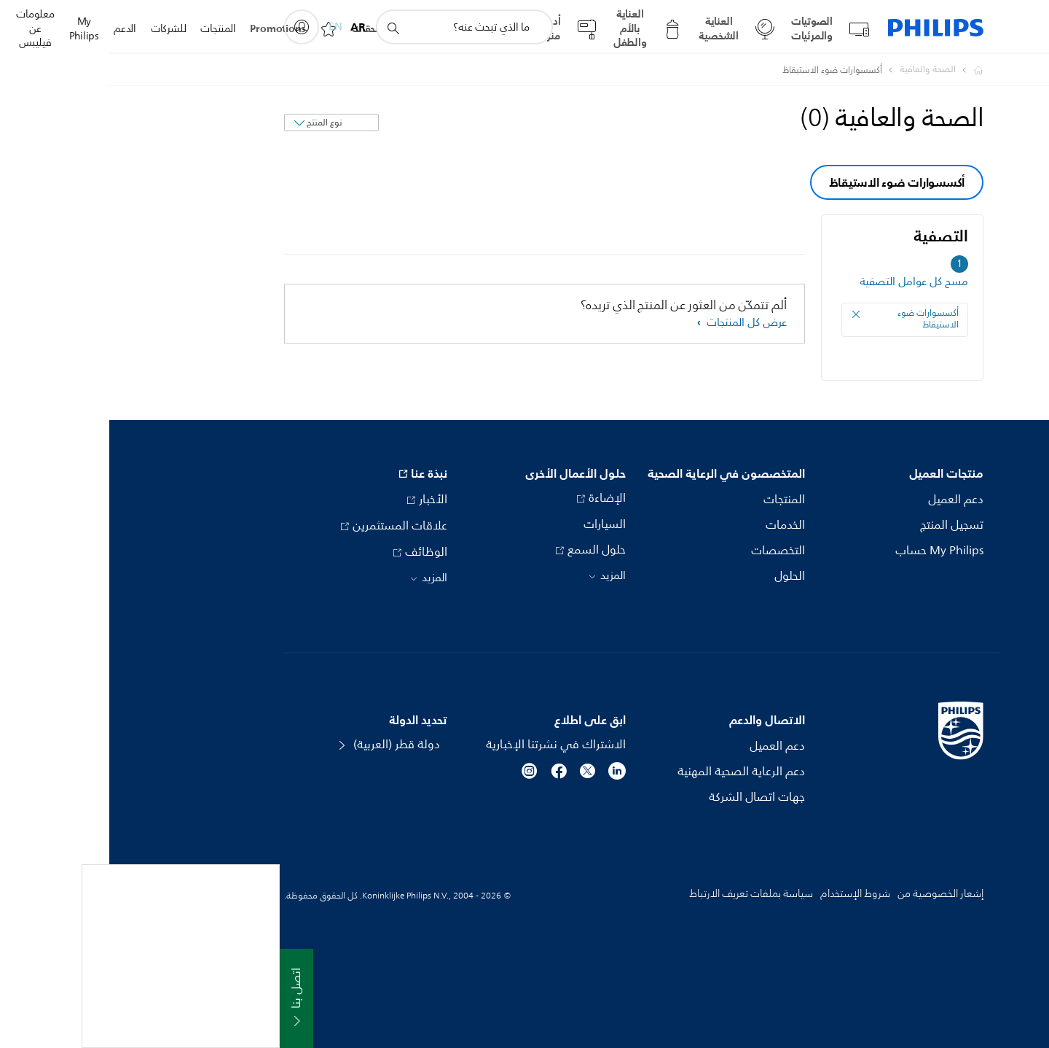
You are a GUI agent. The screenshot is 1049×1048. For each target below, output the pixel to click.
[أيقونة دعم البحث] (283, 27)
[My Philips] (192, 26)
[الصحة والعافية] (809, 70)
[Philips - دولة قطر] (860, 70)
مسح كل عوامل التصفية (804, 282)
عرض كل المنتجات (635, 323)
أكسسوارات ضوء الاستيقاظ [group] (788, 182)
